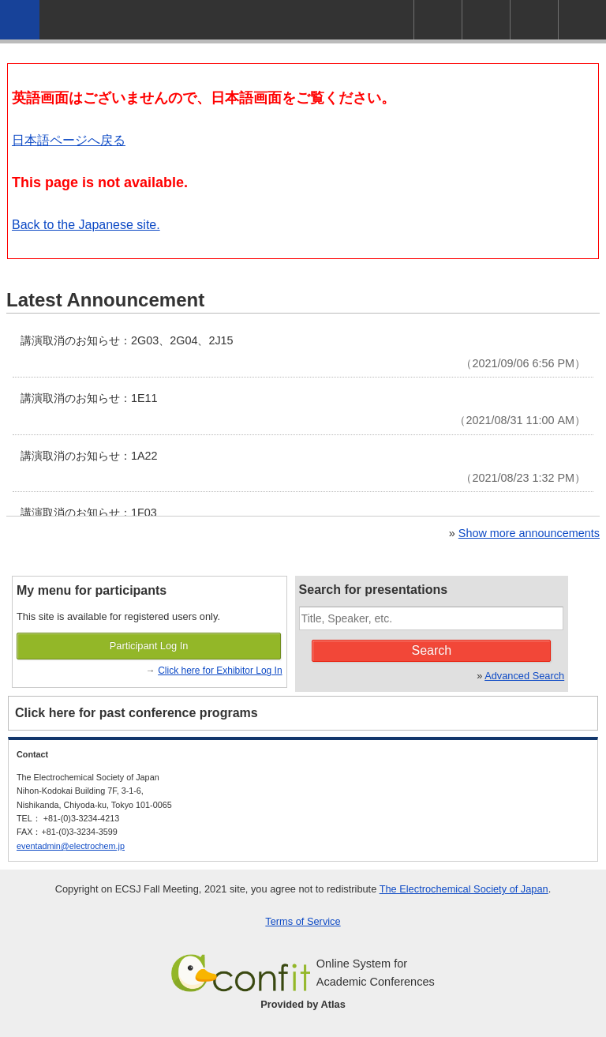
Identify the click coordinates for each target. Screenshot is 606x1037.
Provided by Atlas (303, 1004)
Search (432, 650)
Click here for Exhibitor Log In (220, 670)
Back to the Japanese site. (86, 224)
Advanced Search (524, 676)
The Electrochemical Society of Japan (464, 889)
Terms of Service (302, 921)
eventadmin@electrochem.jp (71, 846)
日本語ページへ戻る (68, 140)
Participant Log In (149, 646)
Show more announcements (529, 533)
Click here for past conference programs (136, 713)
